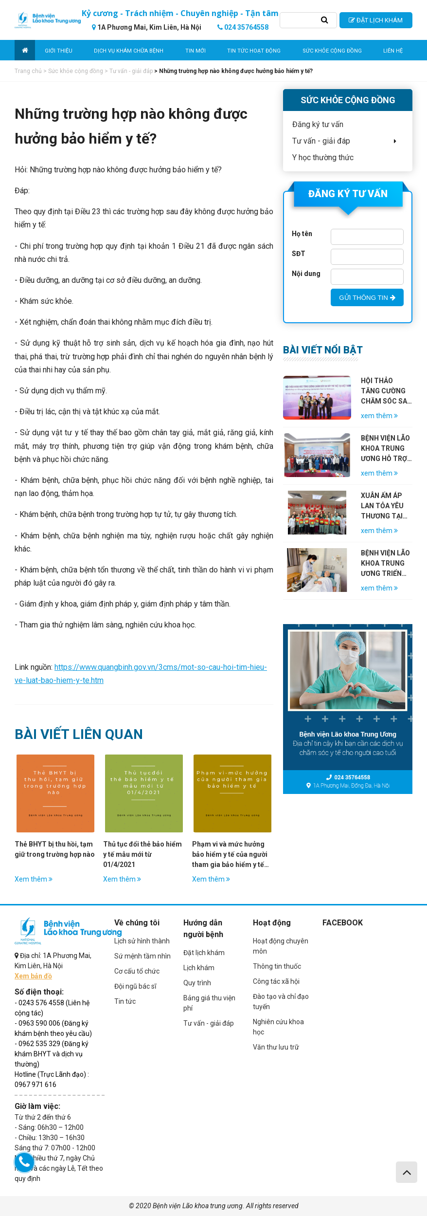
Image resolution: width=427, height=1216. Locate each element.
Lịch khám (198, 968)
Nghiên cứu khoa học (278, 1027)
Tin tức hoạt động (254, 51)
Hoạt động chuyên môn (280, 946)
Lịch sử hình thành (142, 941)
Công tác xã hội (276, 981)
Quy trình (197, 983)
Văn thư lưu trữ (276, 1047)
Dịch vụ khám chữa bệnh (128, 51)
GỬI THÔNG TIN (367, 297)
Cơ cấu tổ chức (137, 971)
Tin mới (195, 51)
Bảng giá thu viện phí (209, 1003)
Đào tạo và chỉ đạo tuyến (281, 1002)
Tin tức (125, 1001)
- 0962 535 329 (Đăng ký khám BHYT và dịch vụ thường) (52, 1054)
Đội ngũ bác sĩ (135, 986)
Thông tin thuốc (277, 966)
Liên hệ (393, 51)
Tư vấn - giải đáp (208, 1023)
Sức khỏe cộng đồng (332, 51)
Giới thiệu (58, 51)
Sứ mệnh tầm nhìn (142, 956)
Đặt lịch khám (204, 953)
